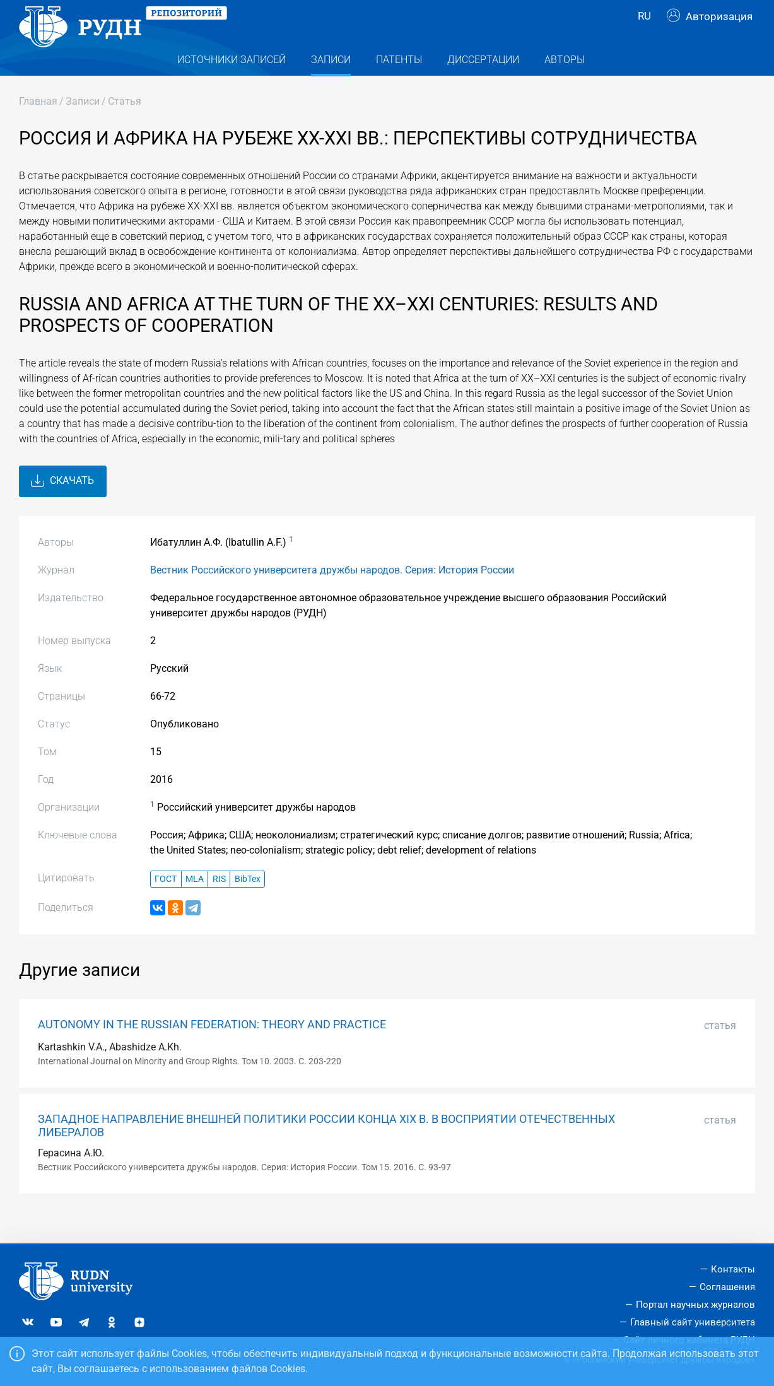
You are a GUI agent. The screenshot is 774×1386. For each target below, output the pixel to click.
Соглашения (727, 1287)
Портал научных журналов (695, 1304)
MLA (194, 904)
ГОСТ (166, 904)
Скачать (62, 506)
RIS (219, 904)
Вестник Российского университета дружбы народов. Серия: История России (332, 595)
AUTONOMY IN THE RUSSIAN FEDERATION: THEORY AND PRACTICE (212, 1049)
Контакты (733, 1270)
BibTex (248, 904)
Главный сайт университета (692, 1322)
